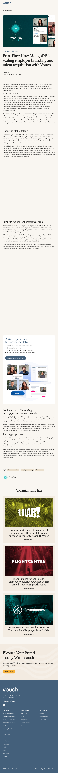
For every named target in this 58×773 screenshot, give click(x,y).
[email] (13, 701)
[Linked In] (4, 705)
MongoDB (6, 84)
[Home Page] (7, 3)
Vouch (15, 93)
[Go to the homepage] (10, 689)
